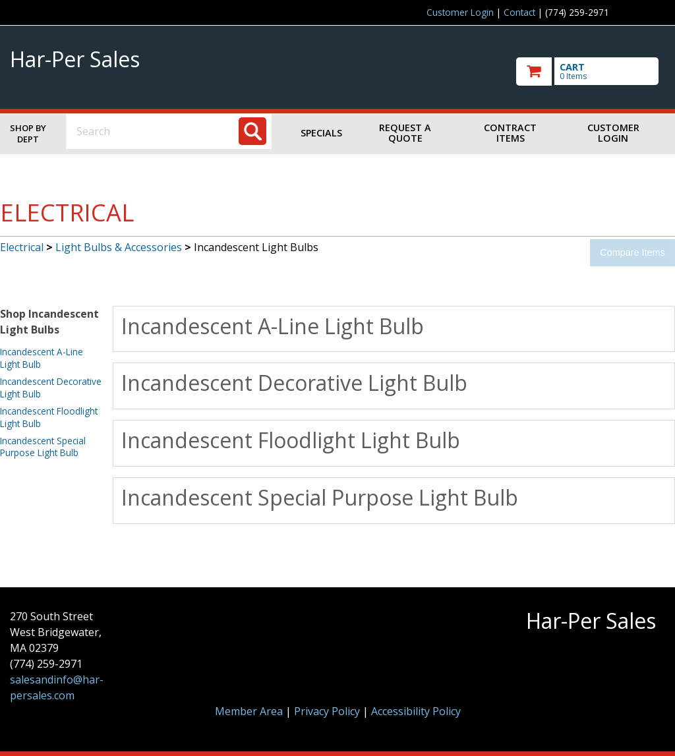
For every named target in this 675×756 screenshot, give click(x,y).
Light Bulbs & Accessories (118, 247)
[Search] (252, 131)
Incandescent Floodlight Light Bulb (49, 417)
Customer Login (460, 12)
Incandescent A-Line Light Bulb (41, 357)
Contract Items (510, 132)
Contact (519, 12)
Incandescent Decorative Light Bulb (51, 387)
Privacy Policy (328, 711)
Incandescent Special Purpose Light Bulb (43, 446)
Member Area (249, 711)
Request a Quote (405, 132)
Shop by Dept (28, 133)
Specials (321, 133)
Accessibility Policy (416, 711)
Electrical (22, 247)
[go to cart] (590, 71)
